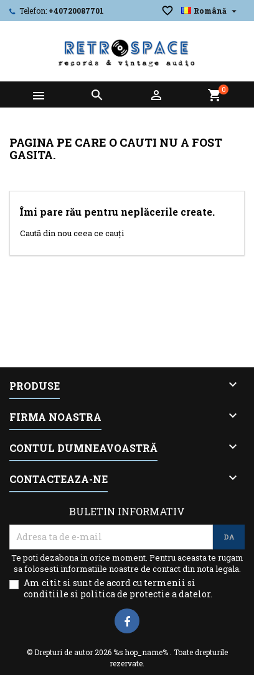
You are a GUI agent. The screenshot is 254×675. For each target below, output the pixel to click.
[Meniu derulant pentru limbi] (210, 10)
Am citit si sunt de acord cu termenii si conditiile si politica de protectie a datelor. (118, 588)
